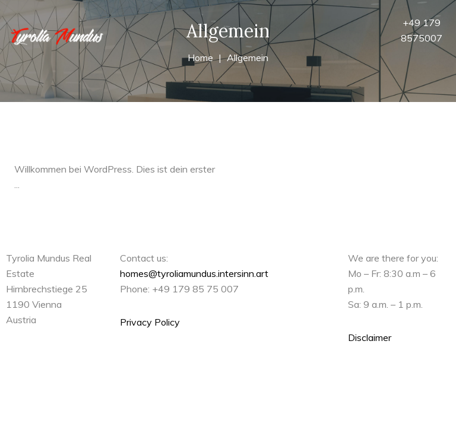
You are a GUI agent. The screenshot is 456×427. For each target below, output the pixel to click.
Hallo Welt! (45, 145)
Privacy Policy (150, 322)
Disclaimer (369, 337)
